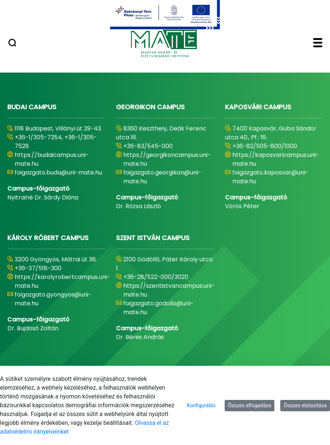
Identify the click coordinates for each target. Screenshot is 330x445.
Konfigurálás (201, 405)
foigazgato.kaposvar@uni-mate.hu (270, 176)
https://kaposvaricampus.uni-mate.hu (275, 159)
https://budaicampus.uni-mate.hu (52, 159)
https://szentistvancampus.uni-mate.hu (169, 290)
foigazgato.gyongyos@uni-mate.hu (53, 299)
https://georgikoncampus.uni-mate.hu (167, 159)
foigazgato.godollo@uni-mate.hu (158, 307)
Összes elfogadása (249, 405)
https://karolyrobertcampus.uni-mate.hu (62, 281)
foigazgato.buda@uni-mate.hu (58, 172)
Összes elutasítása (305, 405)
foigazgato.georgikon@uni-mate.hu (162, 176)
